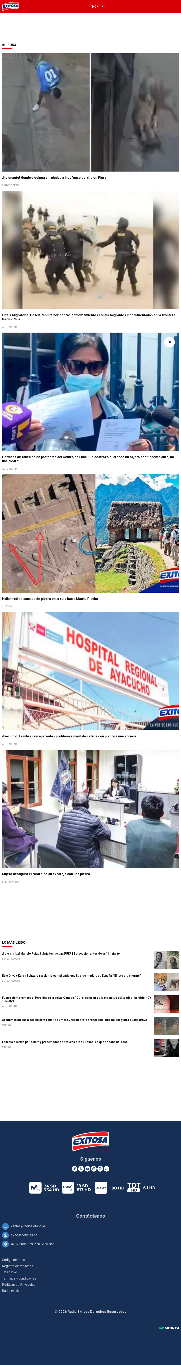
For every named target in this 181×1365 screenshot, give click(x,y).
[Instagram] (94, 1169)
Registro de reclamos (17, 1266)
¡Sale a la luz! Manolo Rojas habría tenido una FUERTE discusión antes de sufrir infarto (61, 953)
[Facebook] (74, 1169)
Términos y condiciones (19, 1278)
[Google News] (100, 1169)
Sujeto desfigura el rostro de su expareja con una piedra (46, 874)
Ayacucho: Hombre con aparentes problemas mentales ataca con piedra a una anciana (69, 736)
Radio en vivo (11, 1291)
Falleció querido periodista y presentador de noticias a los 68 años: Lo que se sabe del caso (65, 1042)
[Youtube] (87, 1169)
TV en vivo (9, 1272)
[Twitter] (81, 1169)
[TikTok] (106, 1169)
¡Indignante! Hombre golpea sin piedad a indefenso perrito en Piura (54, 178)
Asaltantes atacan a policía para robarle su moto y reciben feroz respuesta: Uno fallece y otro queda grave (74, 1019)
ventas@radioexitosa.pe (28, 1226)
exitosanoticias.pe (24, 1235)
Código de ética (13, 1260)
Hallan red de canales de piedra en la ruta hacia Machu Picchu (50, 599)
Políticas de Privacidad (18, 1285)
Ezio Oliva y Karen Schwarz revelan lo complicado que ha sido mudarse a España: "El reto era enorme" (71, 975)
